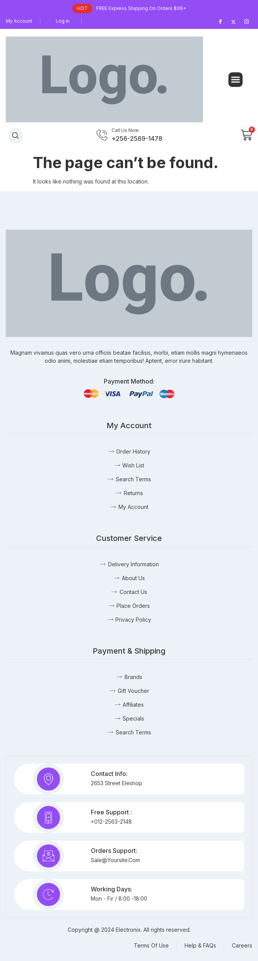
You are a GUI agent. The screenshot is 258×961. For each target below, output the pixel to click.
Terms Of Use (151, 945)
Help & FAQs (200, 945)
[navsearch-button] (15, 135)
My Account (19, 21)
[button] (235, 79)
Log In (63, 21)
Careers (242, 945)
